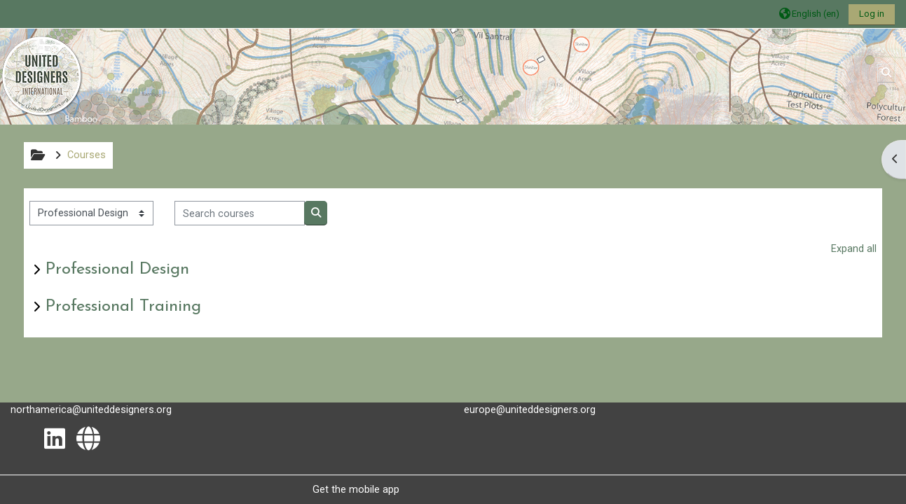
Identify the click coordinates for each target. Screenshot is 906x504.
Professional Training (123, 306)
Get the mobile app (356, 489)
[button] (809, 13)
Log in (871, 13)
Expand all (854, 249)
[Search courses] (240, 213)
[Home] (42, 76)
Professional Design (117, 269)
